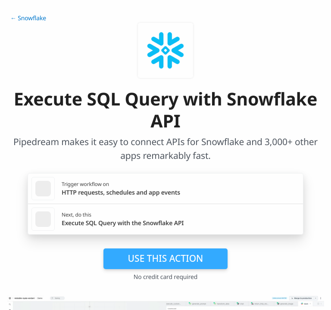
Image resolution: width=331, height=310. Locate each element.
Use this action (165, 258)
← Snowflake (28, 18)
